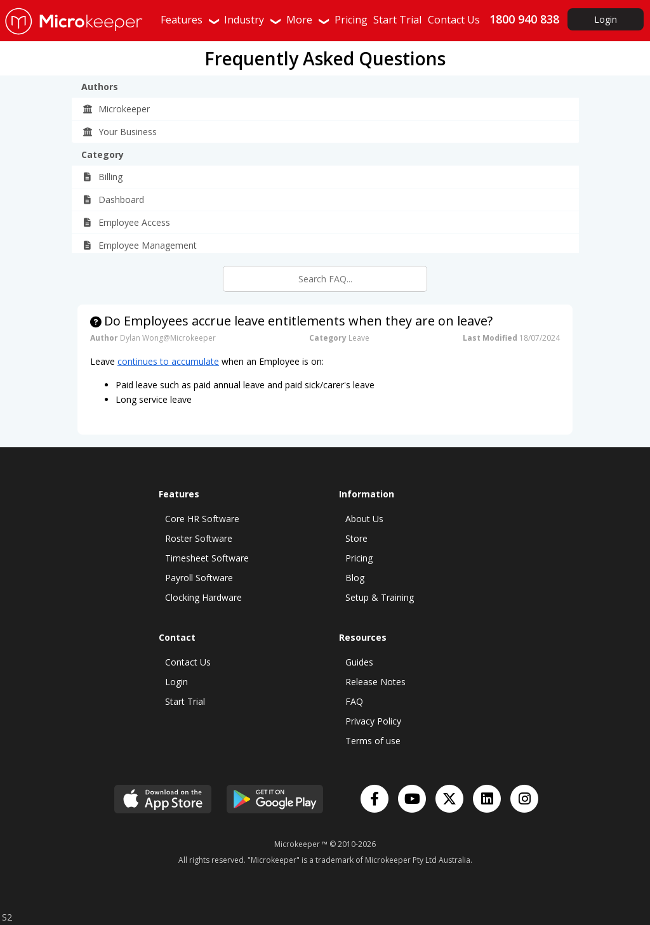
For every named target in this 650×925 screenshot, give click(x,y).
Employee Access (126, 222)
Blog (354, 578)
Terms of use (373, 741)
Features (191, 20)
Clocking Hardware (203, 597)
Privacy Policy (373, 721)
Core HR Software (202, 519)
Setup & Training (379, 597)
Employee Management (139, 245)
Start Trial (185, 701)
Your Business (119, 132)
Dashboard (113, 200)
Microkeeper (116, 109)
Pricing (359, 558)
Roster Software (198, 538)
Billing (102, 177)
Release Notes (375, 682)
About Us (364, 519)
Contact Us (188, 662)
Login (605, 19)
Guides (359, 662)
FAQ (354, 701)
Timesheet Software (207, 558)
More (308, 20)
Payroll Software (199, 578)
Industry (253, 20)
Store (356, 538)
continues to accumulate (168, 361)
